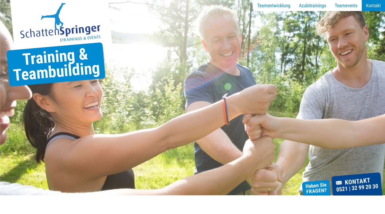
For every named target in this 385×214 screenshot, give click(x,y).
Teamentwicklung (273, 5)
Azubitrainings (312, 5)
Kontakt (373, 5)
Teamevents (346, 5)
